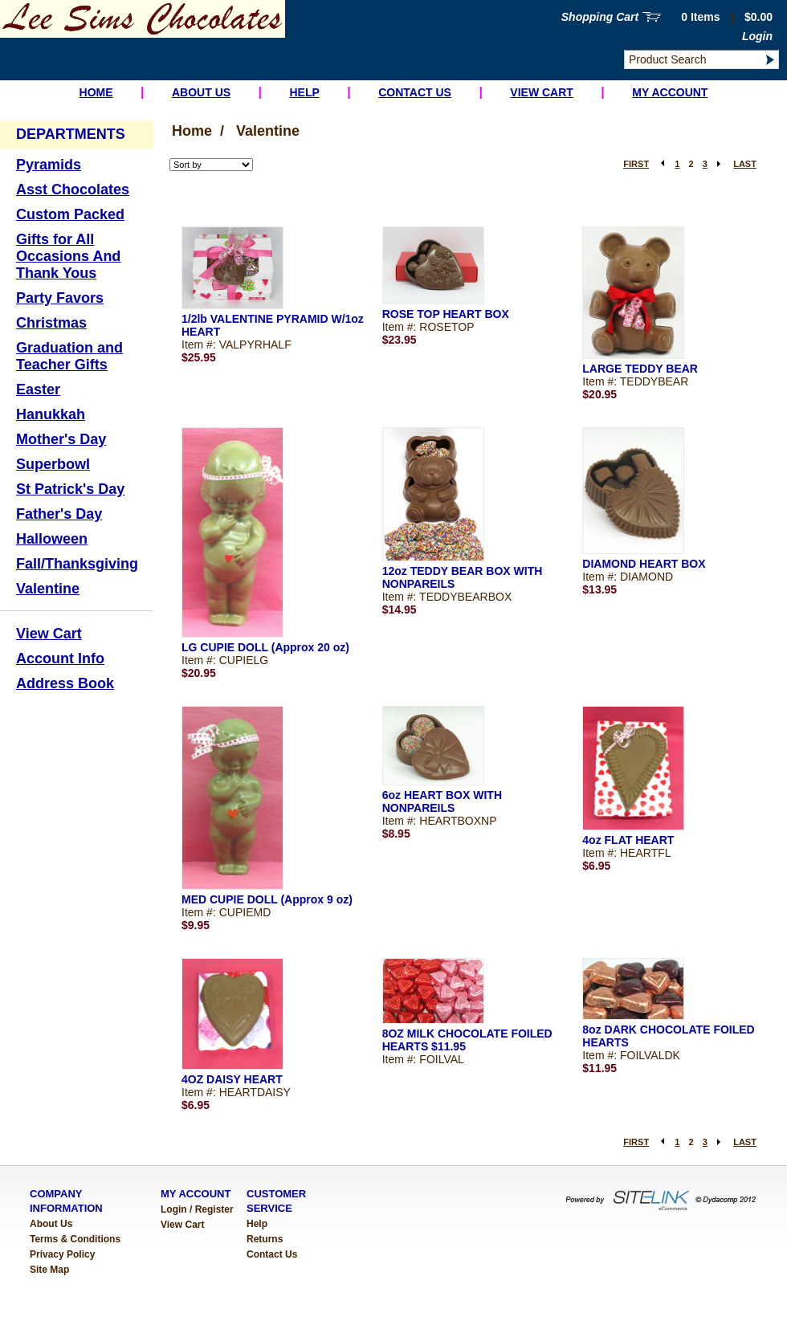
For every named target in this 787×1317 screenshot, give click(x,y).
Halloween (52, 539)
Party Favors (60, 298)
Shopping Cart (599, 16)
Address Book (65, 683)
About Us (201, 92)
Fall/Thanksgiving (77, 564)
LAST (744, 164)
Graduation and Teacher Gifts (69, 356)
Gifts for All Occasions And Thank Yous (68, 256)
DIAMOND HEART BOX (643, 563)
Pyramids (48, 165)
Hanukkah (50, 414)
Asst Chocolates (72, 189)
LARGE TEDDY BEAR (640, 368)
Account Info (60, 658)
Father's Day (59, 514)
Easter (38, 389)
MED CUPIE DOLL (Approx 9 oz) (267, 899)
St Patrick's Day (70, 489)
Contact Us (414, 92)
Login (757, 36)
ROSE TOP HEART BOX (445, 314)
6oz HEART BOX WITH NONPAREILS (442, 801)
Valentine (48, 589)
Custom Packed (70, 214)
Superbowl (53, 464)
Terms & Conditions (75, 1239)
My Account (669, 92)
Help (304, 92)
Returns (265, 1239)
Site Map (49, 1269)
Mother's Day (61, 439)
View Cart (541, 92)
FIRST (636, 164)
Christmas (51, 323)
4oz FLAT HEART (628, 840)
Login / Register (197, 1209)
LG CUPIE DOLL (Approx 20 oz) (265, 647)
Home (96, 92)
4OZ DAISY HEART (232, 1079)
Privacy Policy (62, 1254)
